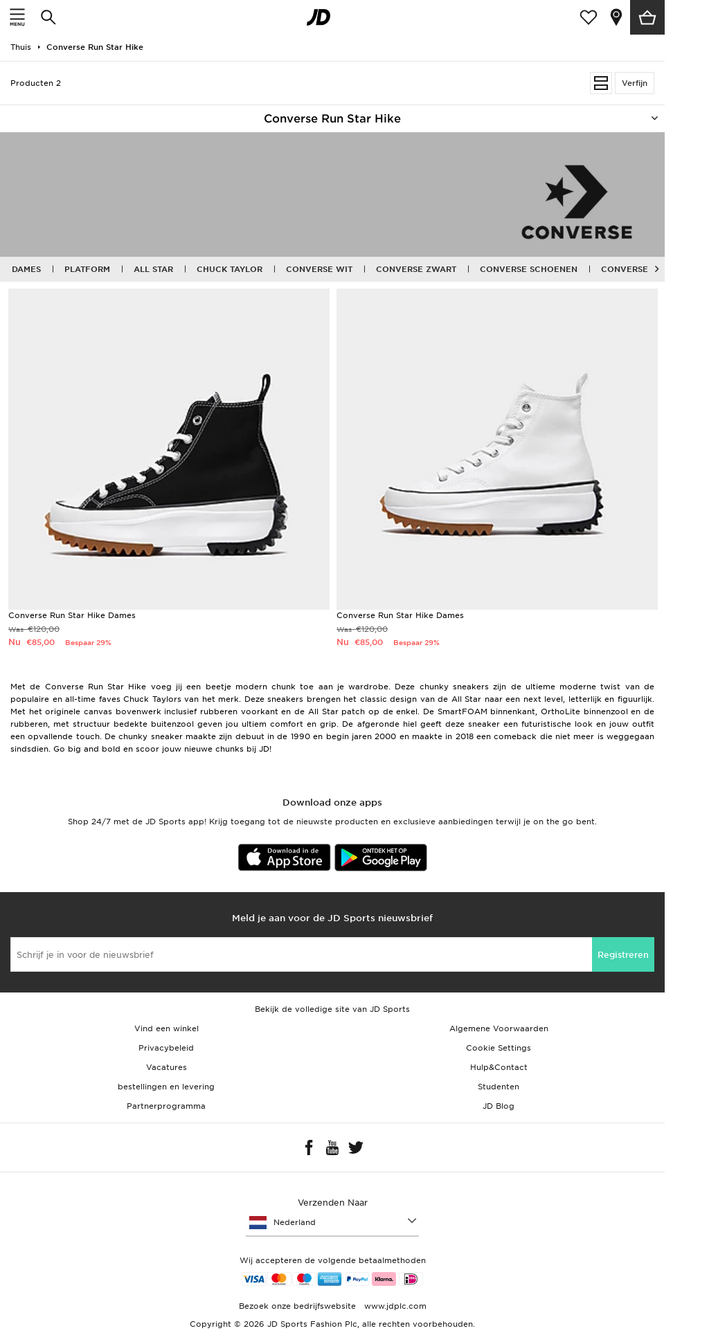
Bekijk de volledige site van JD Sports (332, 1009)
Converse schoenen (528, 269)
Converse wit (319, 269)
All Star (153, 269)
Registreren (623, 955)
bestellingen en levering (166, 1086)
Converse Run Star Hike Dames (72, 615)
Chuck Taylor (229, 269)
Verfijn (634, 83)
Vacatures (166, 1067)
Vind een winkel (166, 1028)
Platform (87, 269)
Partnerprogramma (166, 1106)
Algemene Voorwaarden (498, 1028)
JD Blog (498, 1106)
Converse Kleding (644, 269)
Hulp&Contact (499, 1067)
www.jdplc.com (394, 1306)
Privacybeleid (166, 1048)
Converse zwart (416, 269)
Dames (26, 269)
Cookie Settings (498, 1048)
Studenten (498, 1086)
